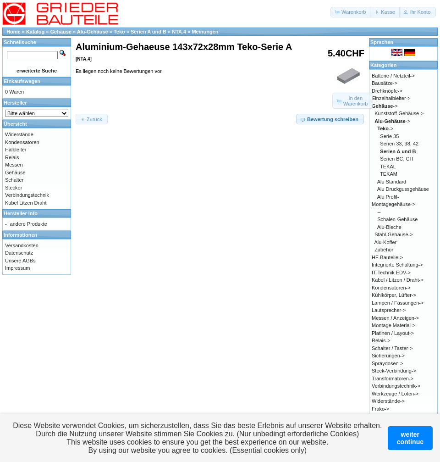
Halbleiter (15, 149)
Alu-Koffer (385, 242)
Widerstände (19, 134)
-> (385, 106)
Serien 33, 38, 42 (399, 143)
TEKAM (388, 174)
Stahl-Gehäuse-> (393, 234)
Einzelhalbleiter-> (391, 98)
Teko (119, 31)
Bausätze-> (384, 83)
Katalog (35, 31)
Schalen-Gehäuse (397, 219)
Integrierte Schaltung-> (397, 264)
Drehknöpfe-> (387, 91)
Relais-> (381, 340)
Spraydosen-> (387, 363)
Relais (12, 157)
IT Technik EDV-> (391, 272)
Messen (14, 164)
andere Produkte (28, 224)
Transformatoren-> (392, 378)
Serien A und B (148, 31)
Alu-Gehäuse (92, 31)
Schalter (14, 180)
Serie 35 (389, 136)
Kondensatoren (22, 142)
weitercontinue (410, 438)
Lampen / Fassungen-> (398, 303)
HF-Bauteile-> (387, 257)
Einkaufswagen (22, 81)
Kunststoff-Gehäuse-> (399, 113)
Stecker (13, 187)
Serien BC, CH (396, 158)
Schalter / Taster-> (392, 348)
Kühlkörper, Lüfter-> (394, 295)
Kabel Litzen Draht (26, 203)
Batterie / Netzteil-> (393, 75)
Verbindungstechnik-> (396, 386)
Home (13, 31)
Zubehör (383, 249)
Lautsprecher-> (389, 310)
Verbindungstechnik (27, 195)
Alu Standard (392, 181)
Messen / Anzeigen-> (395, 318)
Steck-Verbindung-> (394, 370)
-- (378, 212)
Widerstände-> (388, 401)
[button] (350, 12)
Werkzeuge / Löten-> (395, 393)
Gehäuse (61, 31)
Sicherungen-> (388, 355)
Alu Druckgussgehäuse (403, 189)
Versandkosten (21, 245)
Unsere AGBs (20, 260)
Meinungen (205, 31)
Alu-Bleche (389, 227)
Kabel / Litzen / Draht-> (398, 280)
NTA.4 (179, 31)
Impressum (17, 268)
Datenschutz (19, 253)
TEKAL (388, 166)
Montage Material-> (393, 325)
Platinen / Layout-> (393, 333)
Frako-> (380, 409)
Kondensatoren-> (391, 287)
